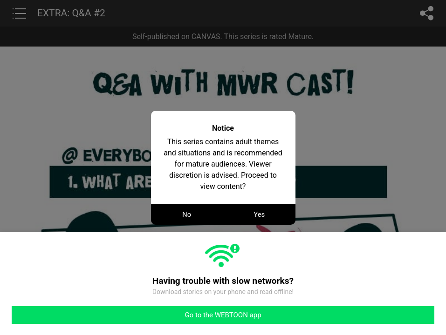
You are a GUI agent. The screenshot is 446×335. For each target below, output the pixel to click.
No (186, 214)
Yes (259, 214)
